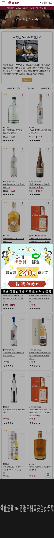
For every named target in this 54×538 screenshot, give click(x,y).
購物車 (43, 3)
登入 (50, 3)
